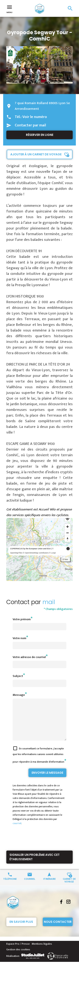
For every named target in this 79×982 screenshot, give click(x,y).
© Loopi (52, 553)
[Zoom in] (67, 527)
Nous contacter (58, 929)
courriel (17, 831)
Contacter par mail (30, 125)
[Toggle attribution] (68, 548)
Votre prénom (22, 619)
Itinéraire (49, 886)
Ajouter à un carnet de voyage (36, 154)
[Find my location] (67, 518)
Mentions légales (42, 951)
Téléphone (10, 886)
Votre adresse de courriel (29, 657)
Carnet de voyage (69, 887)
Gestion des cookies (18, 957)
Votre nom (19, 638)
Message (19, 694)
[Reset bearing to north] (67, 539)
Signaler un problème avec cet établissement (34, 864)
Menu (9, 9)
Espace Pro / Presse (18, 951)
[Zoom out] (67, 533)
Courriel (29, 886)
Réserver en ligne (39, 135)
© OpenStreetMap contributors (36, 553)
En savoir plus (21, 929)
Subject (18, 676)
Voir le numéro (34, 117)
